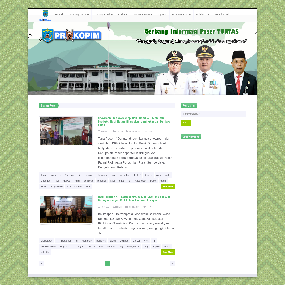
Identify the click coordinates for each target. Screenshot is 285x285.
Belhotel (124, 240)
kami (77, 180)
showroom (102, 175)
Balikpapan (46, 240)
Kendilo (148, 175)
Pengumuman (181, 14)
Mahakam (87, 240)
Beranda (59, 14)
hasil (112, 180)
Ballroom (101, 240)
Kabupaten (140, 180)
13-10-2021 (104, 207)
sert (88, 186)
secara (167, 246)
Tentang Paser (79, 14)
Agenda (162, 14)
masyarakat (133, 246)
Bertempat (66, 240)
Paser (53, 175)
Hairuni (117, 207)
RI (153, 240)
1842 (148, 131)
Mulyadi (67, 180)
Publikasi (202, 14)
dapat (163, 180)
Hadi (56, 180)
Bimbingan (78, 246)
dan (114, 175)
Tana (43, 175)
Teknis (91, 246)
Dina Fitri (118, 131)
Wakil (167, 175)
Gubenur (45, 180)
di (130, 180)
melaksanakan (48, 246)
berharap (88, 180)
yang (146, 246)
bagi (121, 246)
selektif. (45, 252)
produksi (101, 180)
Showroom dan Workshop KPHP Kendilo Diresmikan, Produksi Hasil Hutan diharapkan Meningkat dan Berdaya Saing (134, 121)
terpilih (156, 246)
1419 (147, 207)
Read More (168, 186)
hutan (122, 180)
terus (43, 186)
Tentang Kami (103, 14)
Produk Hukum (142, 14)
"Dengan (69, 175)
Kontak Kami (222, 14)
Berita (122, 14)
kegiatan (64, 246)
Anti (101, 246)
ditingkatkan (56, 186)
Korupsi (111, 246)
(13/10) (136, 240)
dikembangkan (74, 186)
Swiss (113, 240)
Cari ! (185, 122)
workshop (125, 175)
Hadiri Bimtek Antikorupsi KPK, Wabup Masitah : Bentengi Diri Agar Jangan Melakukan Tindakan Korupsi (134, 198)
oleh (158, 175)
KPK (146, 240)
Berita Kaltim (133, 131)
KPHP (137, 175)
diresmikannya (85, 175)
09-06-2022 (104, 131)
